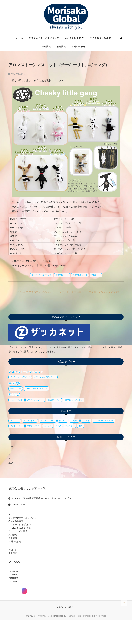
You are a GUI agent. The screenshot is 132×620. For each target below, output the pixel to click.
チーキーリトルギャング (41, 275)
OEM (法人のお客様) (21, 528)
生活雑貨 (14, 383)
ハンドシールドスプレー (103, 421)
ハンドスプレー (16, 426)
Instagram (13, 578)
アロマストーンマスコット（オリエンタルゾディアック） (90, 292)
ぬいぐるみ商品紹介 (21, 524)
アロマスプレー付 (80, 275)
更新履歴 (12, 553)
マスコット (95, 275)
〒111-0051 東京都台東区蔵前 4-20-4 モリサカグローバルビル (39, 498)
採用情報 (46, 46)
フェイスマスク (16, 400)
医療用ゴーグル (54, 400)
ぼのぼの (47, 426)
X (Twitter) (13, 574)
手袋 (80, 426)
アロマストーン (62, 275)
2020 (10, 462)
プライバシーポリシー (66, 607)
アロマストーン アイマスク (36, 388)
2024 (10, 446)
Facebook (13, 571)
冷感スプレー (15, 388)
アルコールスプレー (35, 400)
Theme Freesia (74, 616)
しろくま (85, 421)
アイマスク (14, 421)
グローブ (62, 421)
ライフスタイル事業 (100, 38)
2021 (10, 458)
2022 (10, 454)
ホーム (19, 38)
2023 (10, 450)
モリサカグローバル (43, 616)
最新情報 (61, 46)
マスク (58, 426)
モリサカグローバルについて (44, 38)
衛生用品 (14, 394)
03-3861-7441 (16, 504)
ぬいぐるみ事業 (73, 38)
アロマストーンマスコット (26, 371)
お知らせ (12, 550)
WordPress (100, 616)
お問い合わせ (78, 46)
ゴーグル (74, 421)
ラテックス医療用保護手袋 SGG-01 (29, 292)
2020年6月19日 (16, 74)
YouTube (12, 581)
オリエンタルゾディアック (45, 377)
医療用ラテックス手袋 (73, 400)
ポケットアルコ (33, 426)
